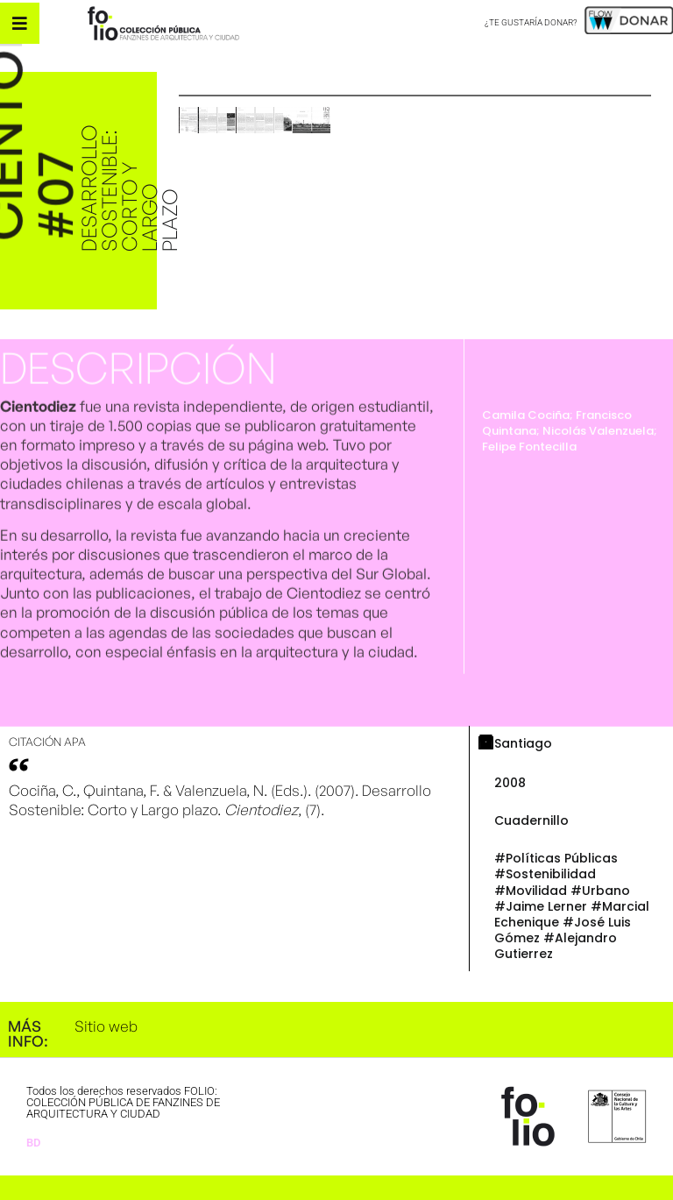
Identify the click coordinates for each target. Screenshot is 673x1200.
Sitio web (106, 1026)
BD (33, 1142)
